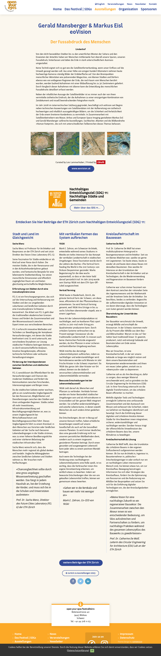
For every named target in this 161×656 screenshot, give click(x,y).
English (100, 4)
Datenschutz (127, 638)
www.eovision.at (81, 168)
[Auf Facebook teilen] (73, 581)
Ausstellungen (105, 9)
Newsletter (140, 4)
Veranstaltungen (116, 4)
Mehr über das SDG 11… (87, 208)
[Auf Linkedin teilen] (88, 581)
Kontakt (153, 4)
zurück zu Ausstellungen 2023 (80, 573)
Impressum (126, 634)
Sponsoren (149, 9)
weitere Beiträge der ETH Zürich (81, 562)
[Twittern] (80, 581)
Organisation (128, 9)
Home (57, 9)
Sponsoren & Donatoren (29, 649)
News (129, 4)
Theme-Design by (130, 642)
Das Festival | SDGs (78, 9)
